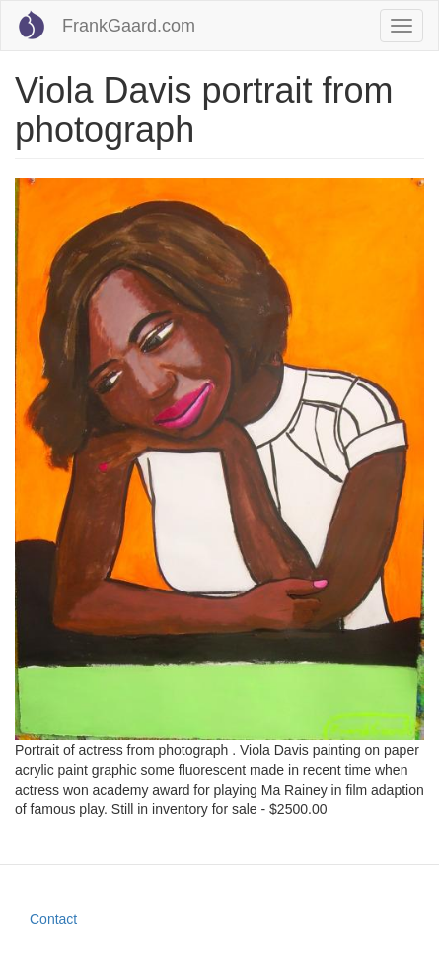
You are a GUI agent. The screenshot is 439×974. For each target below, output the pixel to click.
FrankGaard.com (128, 25)
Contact (53, 919)
